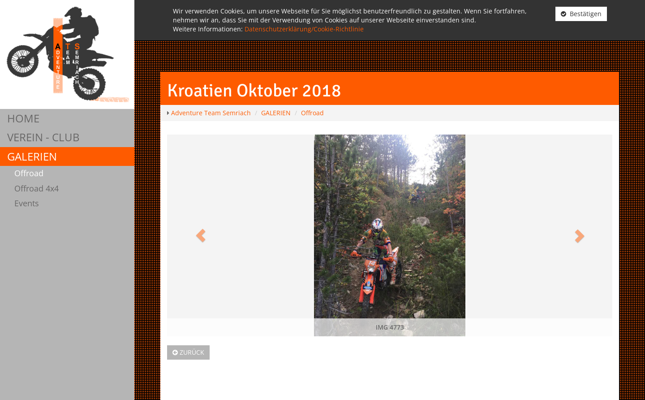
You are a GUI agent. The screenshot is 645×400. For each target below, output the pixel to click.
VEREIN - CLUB (43, 137)
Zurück (188, 352)
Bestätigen (581, 13)
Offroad (28, 173)
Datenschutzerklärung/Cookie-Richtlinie (304, 29)
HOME (23, 118)
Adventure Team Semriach (211, 113)
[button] (200, 235)
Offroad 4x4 (36, 188)
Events (26, 203)
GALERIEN (32, 156)
